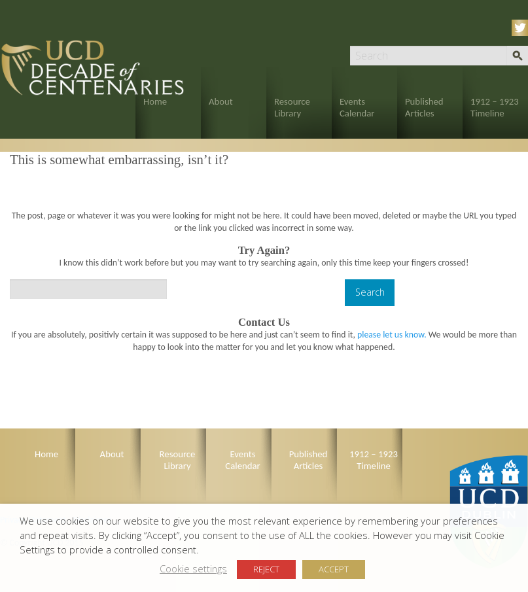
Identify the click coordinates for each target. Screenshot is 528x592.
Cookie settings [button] (193, 568)
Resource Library (292, 107)
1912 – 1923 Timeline (494, 107)
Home (155, 101)
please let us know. (392, 334)
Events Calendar (357, 107)
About (221, 101)
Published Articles (424, 107)
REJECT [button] (266, 569)
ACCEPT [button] (334, 569)
